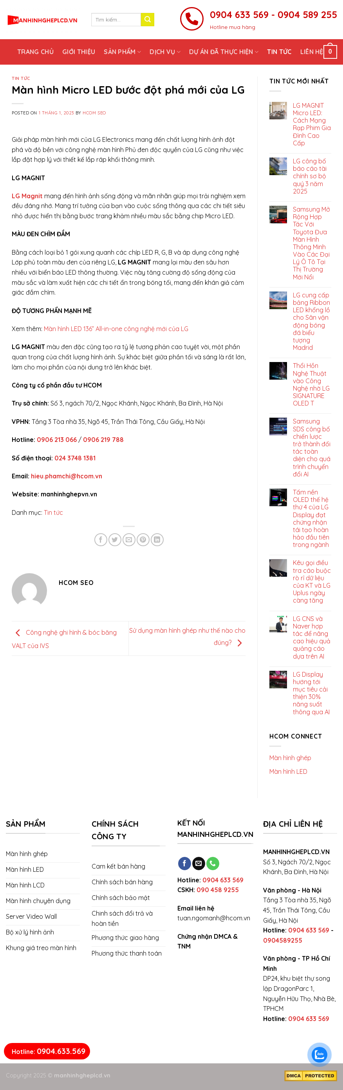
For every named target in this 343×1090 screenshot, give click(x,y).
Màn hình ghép (290, 758)
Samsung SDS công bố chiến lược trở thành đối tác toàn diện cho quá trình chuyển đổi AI (311, 448)
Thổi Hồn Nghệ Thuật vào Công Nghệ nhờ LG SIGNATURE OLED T (311, 384)
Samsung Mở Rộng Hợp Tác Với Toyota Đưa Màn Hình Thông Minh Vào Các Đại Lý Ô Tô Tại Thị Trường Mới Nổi (311, 243)
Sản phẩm (122, 52)
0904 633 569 (223, 880)
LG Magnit (27, 196)
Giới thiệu (78, 52)
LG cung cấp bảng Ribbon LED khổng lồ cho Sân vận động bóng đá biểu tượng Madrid (311, 321)
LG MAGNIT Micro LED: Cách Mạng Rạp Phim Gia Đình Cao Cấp (312, 124)
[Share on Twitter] (114, 539)
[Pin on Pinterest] (143, 539)
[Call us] (212, 863)
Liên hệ (311, 52)
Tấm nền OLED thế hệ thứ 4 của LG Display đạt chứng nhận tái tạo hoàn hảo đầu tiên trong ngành (311, 519)
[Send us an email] (198, 863)
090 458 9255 (218, 890)
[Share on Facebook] (100, 539)
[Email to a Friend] (129, 539)
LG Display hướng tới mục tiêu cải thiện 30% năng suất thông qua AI (311, 693)
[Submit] (147, 19)
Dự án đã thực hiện (223, 52)
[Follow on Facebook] (184, 863)
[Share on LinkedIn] (157, 539)
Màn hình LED (288, 771)
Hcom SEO (94, 113)
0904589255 (282, 940)
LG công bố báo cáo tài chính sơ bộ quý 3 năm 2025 (310, 176)
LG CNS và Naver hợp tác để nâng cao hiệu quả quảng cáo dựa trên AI (311, 637)
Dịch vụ (165, 52)
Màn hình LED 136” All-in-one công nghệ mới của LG (116, 329)
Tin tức (279, 52)
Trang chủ (35, 52)
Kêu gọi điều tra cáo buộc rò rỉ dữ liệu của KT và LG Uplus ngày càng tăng (312, 581)
